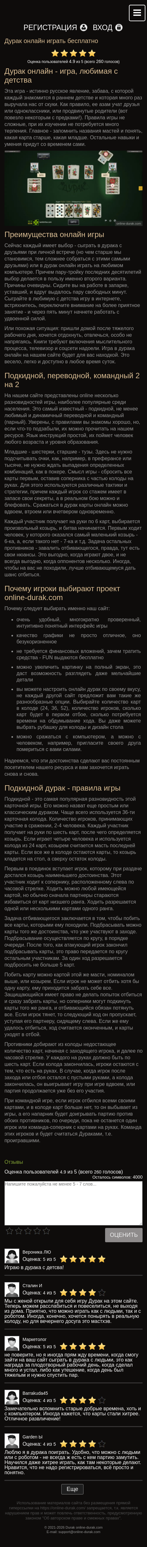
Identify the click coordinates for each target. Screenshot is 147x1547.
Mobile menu (137, 13)
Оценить (124, 1235)
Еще (72, 1489)
